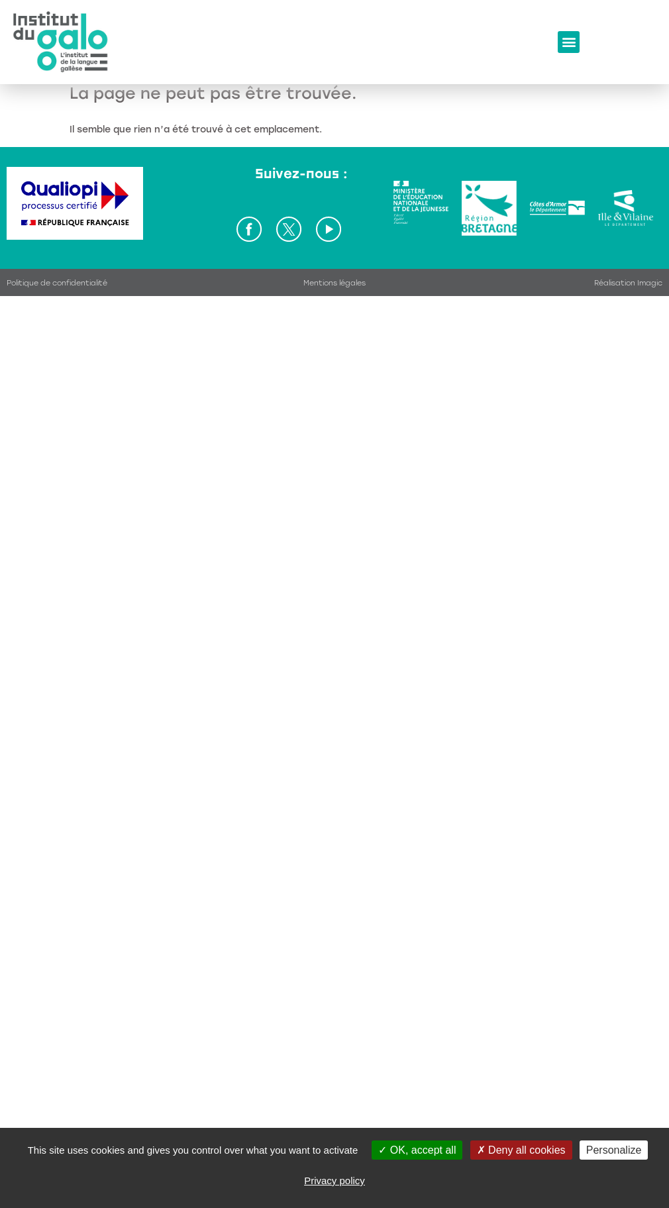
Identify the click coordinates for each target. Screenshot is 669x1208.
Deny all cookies (521, 1150)
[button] (569, 42)
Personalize (614, 1150)
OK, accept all (417, 1150)
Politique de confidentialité (57, 283)
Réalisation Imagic (628, 283)
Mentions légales (334, 283)
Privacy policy (334, 1180)
